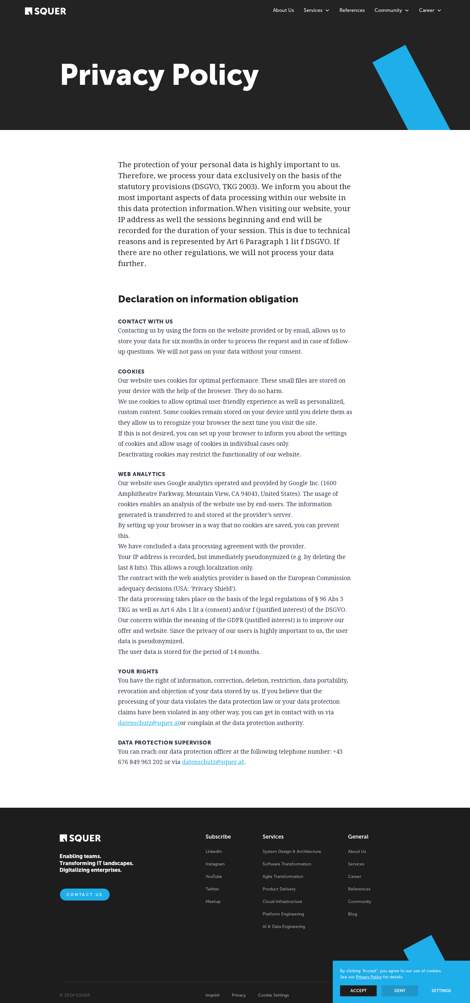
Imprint (213, 995)
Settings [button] (441, 991)
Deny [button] (399, 991)
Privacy (239, 995)
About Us (283, 10)
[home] (45, 11)
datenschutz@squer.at (149, 723)
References (352, 10)
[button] (317, 10)
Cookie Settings (273, 995)
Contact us (84, 895)
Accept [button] (358, 991)
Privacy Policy (369, 977)
